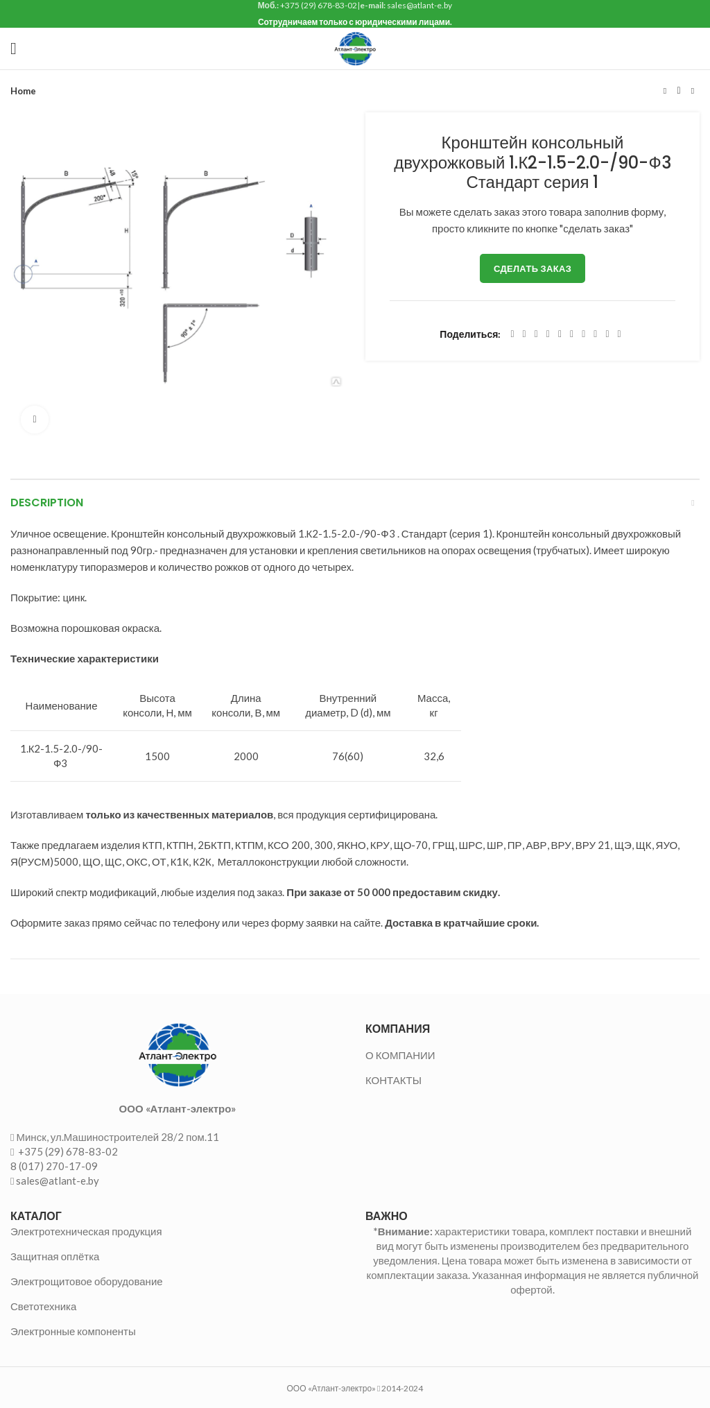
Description (46, 502)
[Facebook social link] (512, 334)
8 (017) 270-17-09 (54, 1166)
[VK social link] (595, 334)
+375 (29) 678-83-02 (67, 1151)
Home (23, 90)
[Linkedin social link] (560, 334)
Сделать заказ (532, 268)
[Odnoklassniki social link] (572, 334)
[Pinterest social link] (548, 334)
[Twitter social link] (524, 334)
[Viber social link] (619, 334)
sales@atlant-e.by (57, 1180)
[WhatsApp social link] (583, 334)
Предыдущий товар (665, 91)
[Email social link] (536, 334)
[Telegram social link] (607, 334)
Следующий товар (692, 91)
